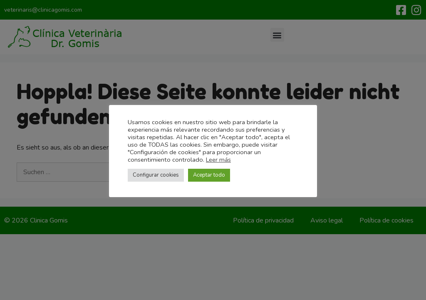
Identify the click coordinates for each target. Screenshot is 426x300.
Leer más (218, 159)
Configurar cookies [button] (156, 175)
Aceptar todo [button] (209, 175)
